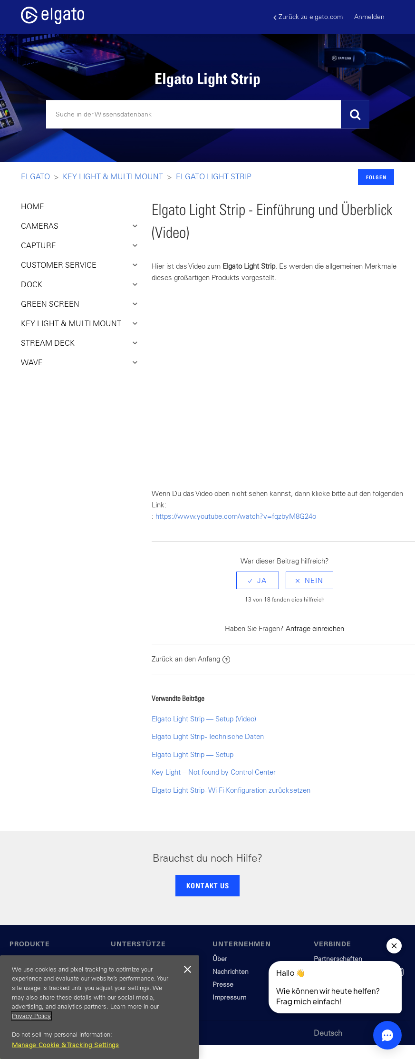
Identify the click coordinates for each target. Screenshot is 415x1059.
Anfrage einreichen (315, 628)
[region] (99, 1007)
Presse (222, 984)
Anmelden (369, 16)
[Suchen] (207, 114)
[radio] (257, 580)
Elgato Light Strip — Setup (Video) (204, 718)
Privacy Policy (31, 1016)
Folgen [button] (376, 177)
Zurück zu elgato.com (308, 16)
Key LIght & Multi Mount (113, 176)
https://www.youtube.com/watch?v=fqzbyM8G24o (235, 516)
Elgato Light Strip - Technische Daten (208, 736)
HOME (32, 206)
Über (219, 958)
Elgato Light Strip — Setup (192, 754)
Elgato (35, 176)
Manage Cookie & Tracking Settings (65, 1045)
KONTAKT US (207, 885)
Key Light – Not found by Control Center (214, 772)
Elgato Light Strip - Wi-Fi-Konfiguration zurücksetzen (231, 790)
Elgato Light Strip (213, 176)
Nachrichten (230, 971)
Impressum (229, 997)
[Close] (187, 969)
